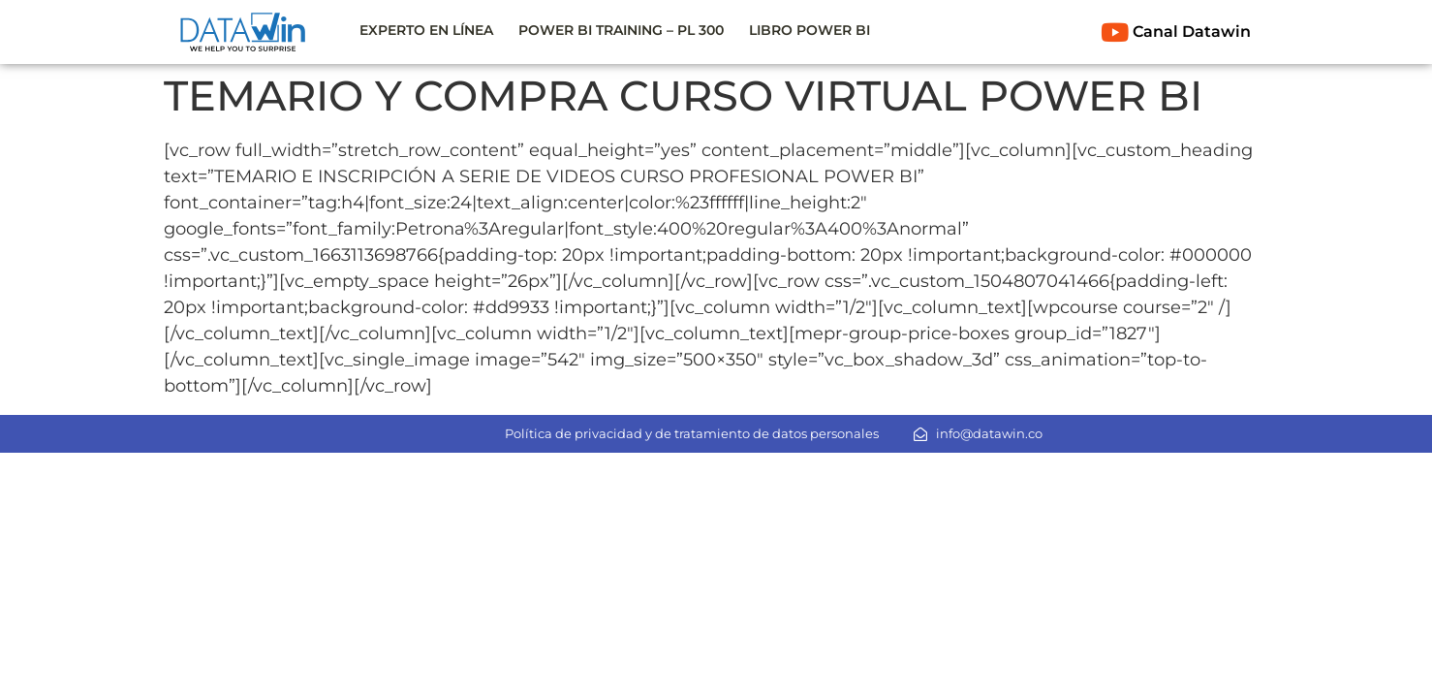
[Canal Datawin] (1115, 32)
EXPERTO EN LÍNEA (426, 30)
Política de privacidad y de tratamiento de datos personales (692, 433)
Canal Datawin (1192, 31)
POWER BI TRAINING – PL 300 (621, 30)
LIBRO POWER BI (809, 30)
